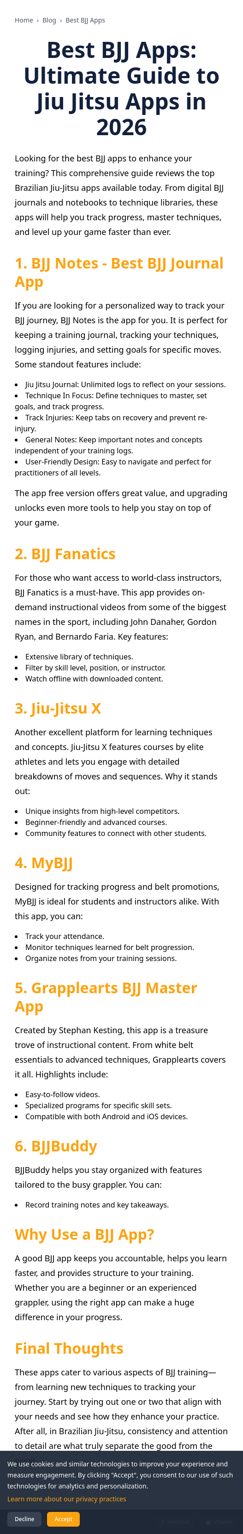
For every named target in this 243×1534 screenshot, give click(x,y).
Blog (49, 20)
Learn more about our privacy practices (66, 1498)
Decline (24, 1519)
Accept (63, 1519)
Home (24, 20)
